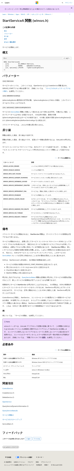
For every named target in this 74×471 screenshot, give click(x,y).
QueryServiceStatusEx (10, 410)
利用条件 (39, 465)
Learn (4, 14)
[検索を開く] (62, 3)
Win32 (23, 14)
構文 (5, 31)
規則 (43, 337)
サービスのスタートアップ (12, 419)
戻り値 (6, 36)
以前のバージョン (19, 462)
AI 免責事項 (7, 462)
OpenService (6, 402)
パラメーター (8, 34)
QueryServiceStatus (29, 277)
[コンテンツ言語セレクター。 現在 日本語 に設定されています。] (8, 457)
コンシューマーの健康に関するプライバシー (18, 465)
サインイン (68, 3)
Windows (11, 14)
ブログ (30, 462)
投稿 (37, 462)
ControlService (7, 388)
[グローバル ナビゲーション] (2, 3)
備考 (5, 39)
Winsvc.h (48, 14)
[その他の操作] (70, 14)
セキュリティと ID (37, 14)
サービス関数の (8, 415)
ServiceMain (15, 112)
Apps (17, 14)
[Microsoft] (37, 2)
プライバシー (45, 462)
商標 (45, 465)
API (28, 14)
